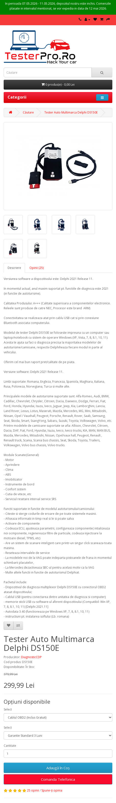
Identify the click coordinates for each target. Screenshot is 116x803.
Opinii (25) (36, 268)
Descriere (14, 268)
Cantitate (10, 746)
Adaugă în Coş (58, 767)
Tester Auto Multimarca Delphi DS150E (71, 112)
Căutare (28, 112)
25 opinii (33, 790)
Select (8, 709)
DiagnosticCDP (31, 657)
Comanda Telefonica (58, 779)
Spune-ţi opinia (51, 790)
